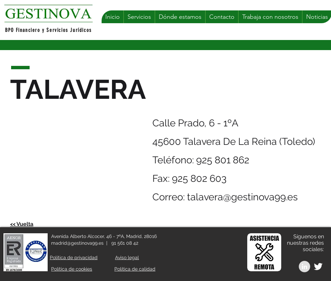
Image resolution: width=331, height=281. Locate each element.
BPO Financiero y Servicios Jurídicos (48, 30)
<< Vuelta (21, 224)
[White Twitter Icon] (318, 266)
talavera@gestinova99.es (242, 197)
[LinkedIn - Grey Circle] (304, 266)
